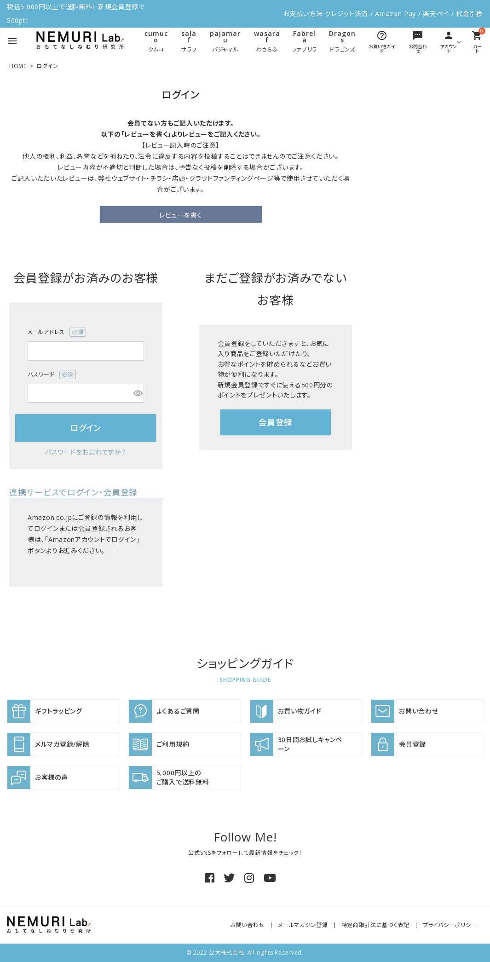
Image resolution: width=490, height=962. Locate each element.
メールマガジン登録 (303, 925)
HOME (18, 66)
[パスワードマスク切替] (137, 393)
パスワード (52, 374)
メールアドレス (57, 332)
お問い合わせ (247, 925)
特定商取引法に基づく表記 (375, 925)
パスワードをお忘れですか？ (85, 452)
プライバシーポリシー (450, 925)
